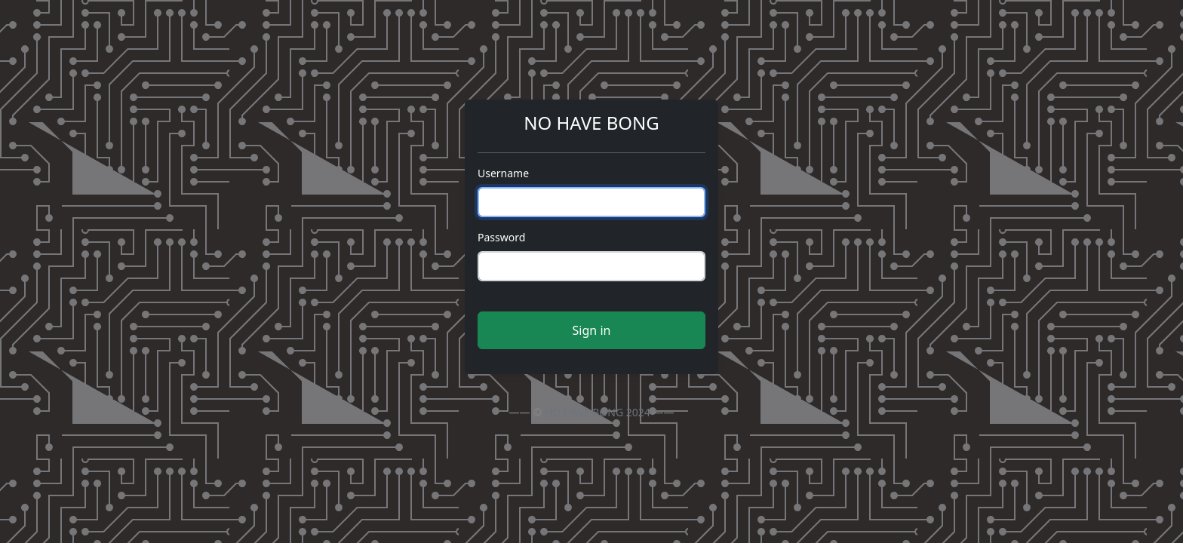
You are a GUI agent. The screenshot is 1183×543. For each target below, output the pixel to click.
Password (501, 237)
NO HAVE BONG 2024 (597, 412)
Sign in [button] (592, 330)
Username (503, 173)
